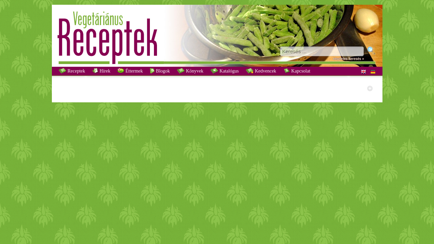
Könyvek (190, 71)
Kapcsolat (296, 71)
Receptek (72, 71)
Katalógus (225, 71)
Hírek (101, 71)
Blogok (160, 71)
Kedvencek (261, 71)
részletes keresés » (348, 59)
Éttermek (130, 71)
